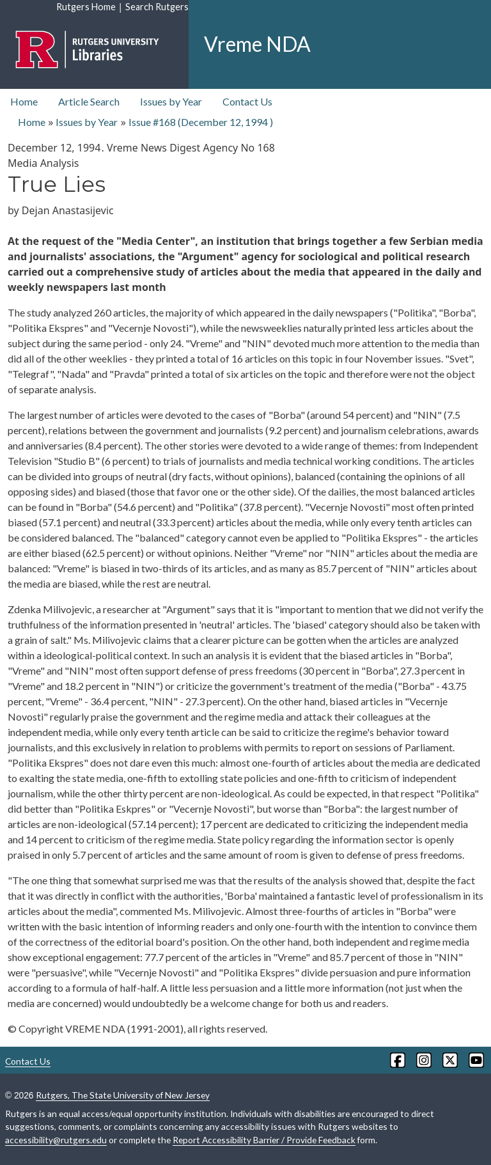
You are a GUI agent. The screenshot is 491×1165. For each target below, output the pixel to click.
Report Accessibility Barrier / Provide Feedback (264, 1139)
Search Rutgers (157, 6)
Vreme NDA (257, 43)
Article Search (89, 101)
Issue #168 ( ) (201, 122)
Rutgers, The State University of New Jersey (123, 1095)
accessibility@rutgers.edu (56, 1139)
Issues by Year (171, 101)
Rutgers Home (86, 6)
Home (24, 101)
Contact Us (247, 101)
